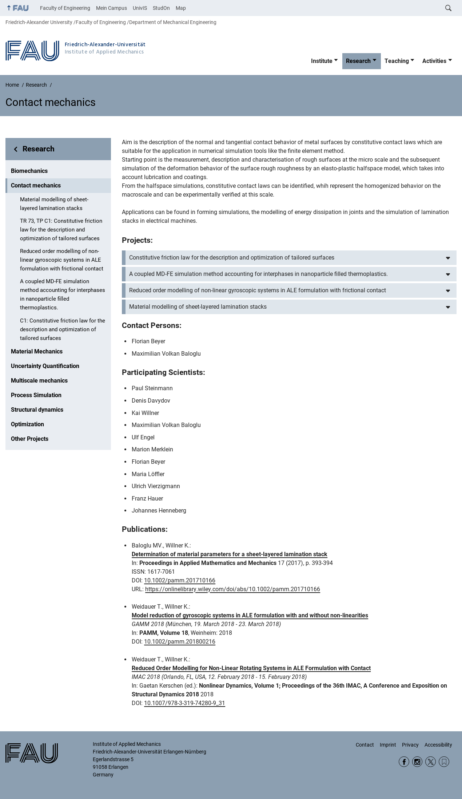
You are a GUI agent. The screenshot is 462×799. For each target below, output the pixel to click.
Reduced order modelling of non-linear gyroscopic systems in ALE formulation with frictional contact (61, 260)
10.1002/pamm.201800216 (179, 641)
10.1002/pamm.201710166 (179, 580)
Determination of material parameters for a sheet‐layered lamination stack (229, 554)
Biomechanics (29, 170)
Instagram (417, 761)
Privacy (410, 745)
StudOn (161, 8)
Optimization (27, 424)
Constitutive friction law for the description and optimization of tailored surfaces (231, 257)
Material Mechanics (37, 351)
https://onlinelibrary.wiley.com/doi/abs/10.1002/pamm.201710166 (232, 589)
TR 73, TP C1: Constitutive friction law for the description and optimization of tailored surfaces (61, 230)
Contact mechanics (36, 185)
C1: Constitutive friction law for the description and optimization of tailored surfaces (62, 329)
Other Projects (29, 438)
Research (358, 61)
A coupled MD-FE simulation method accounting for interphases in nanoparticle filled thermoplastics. (62, 294)
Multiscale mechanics (39, 380)
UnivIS (140, 8)
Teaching (397, 61)
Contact (365, 745)
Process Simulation (36, 395)
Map (181, 8)
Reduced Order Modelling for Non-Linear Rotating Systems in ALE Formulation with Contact (251, 668)
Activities (434, 61)
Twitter (430, 761)
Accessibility (438, 745)
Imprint (388, 745)
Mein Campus (111, 8)
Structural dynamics (37, 409)
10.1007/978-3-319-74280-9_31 (184, 703)
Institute (321, 61)
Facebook (404, 761)
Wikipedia (444, 761)
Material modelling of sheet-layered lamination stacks (54, 203)
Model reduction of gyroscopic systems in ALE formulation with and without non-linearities (250, 615)
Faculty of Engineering (65, 8)
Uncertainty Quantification (45, 366)
